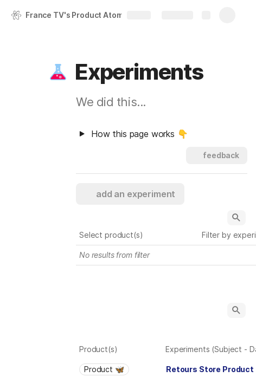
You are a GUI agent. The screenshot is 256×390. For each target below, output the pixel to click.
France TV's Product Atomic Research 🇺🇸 (83, 15)
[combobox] (119, 369)
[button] (58, 72)
